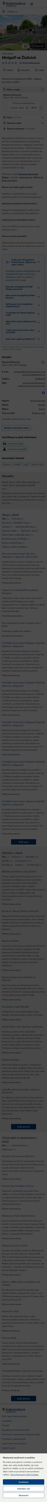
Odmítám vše (23, 1488)
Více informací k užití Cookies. (24, 1474)
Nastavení (23, 1495)
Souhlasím (24, 1482)
